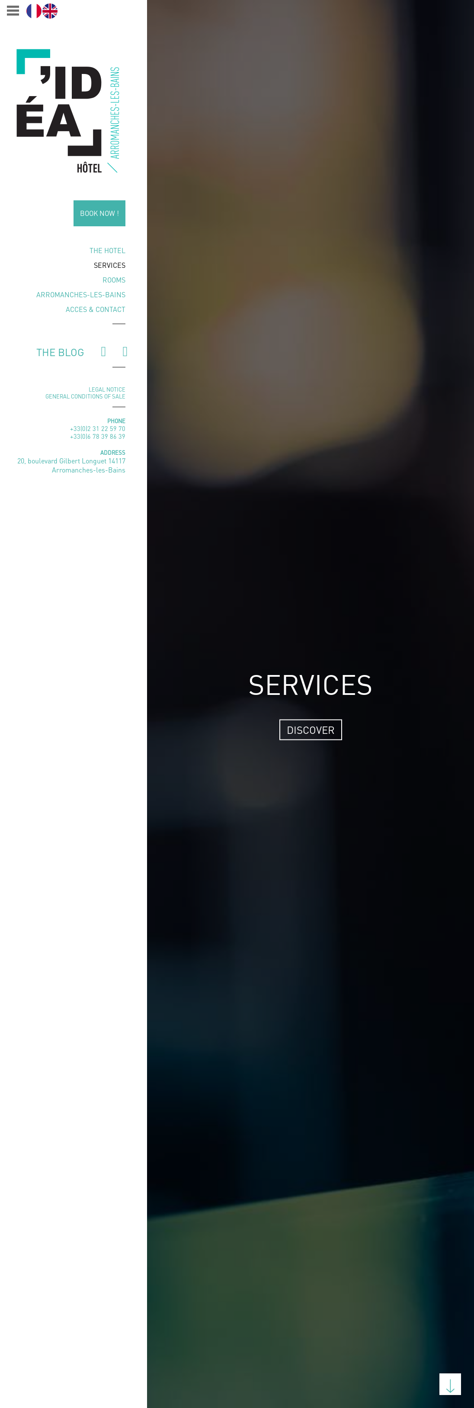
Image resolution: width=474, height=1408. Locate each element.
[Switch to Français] (34, 11)
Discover (311, 729)
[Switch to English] (50, 11)
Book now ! (99, 213)
